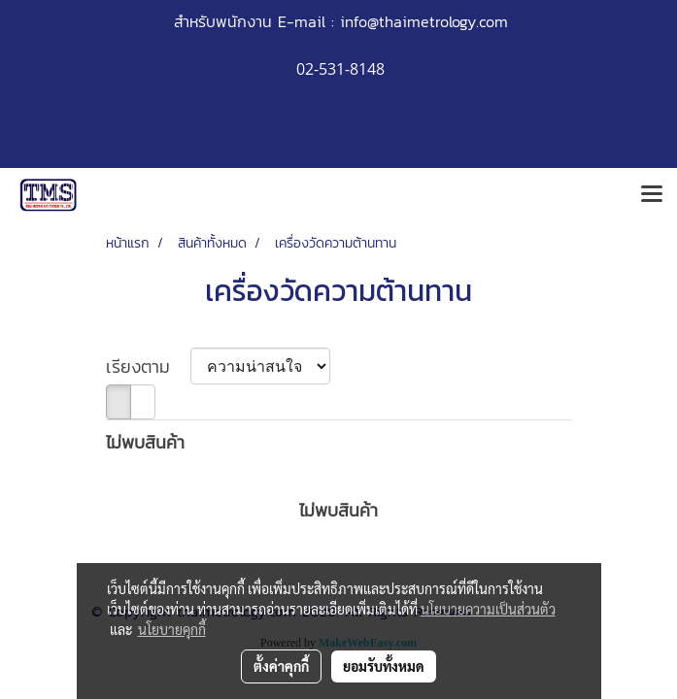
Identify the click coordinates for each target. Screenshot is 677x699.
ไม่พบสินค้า (145, 442)
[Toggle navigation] (651, 195)
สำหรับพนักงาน (223, 21)
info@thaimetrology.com (424, 21)
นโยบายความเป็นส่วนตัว (488, 608)
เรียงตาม (148, 366)
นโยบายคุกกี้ (172, 629)
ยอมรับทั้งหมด (383, 666)
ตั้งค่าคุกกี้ (281, 666)
